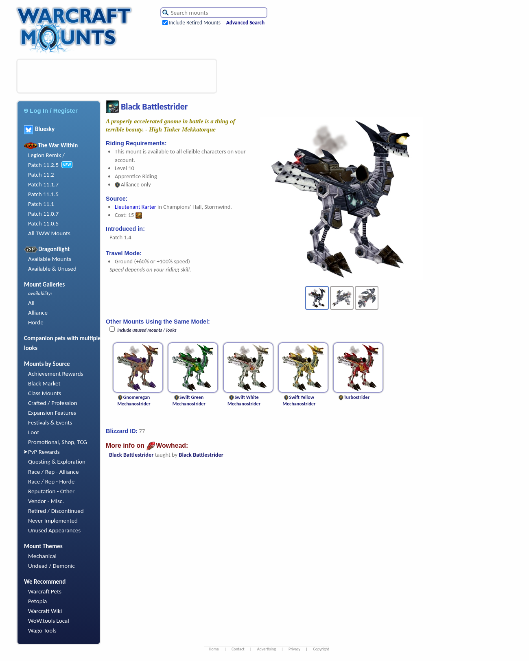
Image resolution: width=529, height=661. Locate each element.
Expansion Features (52, 412)
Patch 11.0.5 (43, 223)
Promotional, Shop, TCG (57, 442)
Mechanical (42, 556)
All (31, 302)
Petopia (37, 601)
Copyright (321, 649)
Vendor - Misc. (46, 501)
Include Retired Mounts (195, 22)
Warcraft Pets (44, 591)
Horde (36, 322)
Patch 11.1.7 (43, 184)
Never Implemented (53, 520)
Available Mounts (49, 259)
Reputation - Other (51, 491)
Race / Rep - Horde (51, 481)
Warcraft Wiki (45, 611)
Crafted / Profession (52, 403)
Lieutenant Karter (135, 206)
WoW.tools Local (48, 620)
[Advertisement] (117, 76)
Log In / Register (51, 110)
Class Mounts (44, 393)
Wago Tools (42, 630)
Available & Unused (52, 268)
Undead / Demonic (51, 565)
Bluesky (39, 129)
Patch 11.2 (41, 174)
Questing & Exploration (56, 461)
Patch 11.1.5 (43, 194)
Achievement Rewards (55, 373)
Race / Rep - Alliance (53, 471)
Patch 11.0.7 (43, 213)
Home (214, 649)
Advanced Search (245, 22)
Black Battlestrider (131, 454)
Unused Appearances (54, 530)
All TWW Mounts (49, 233)
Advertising (266, 649)
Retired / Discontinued (56, 510)
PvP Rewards (44, 451)
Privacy (294, 649)
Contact (238, 649)
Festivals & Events (50, 422)
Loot (33, 432)
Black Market (44, 383)
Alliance (38, 312)
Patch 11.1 (41, 204)
